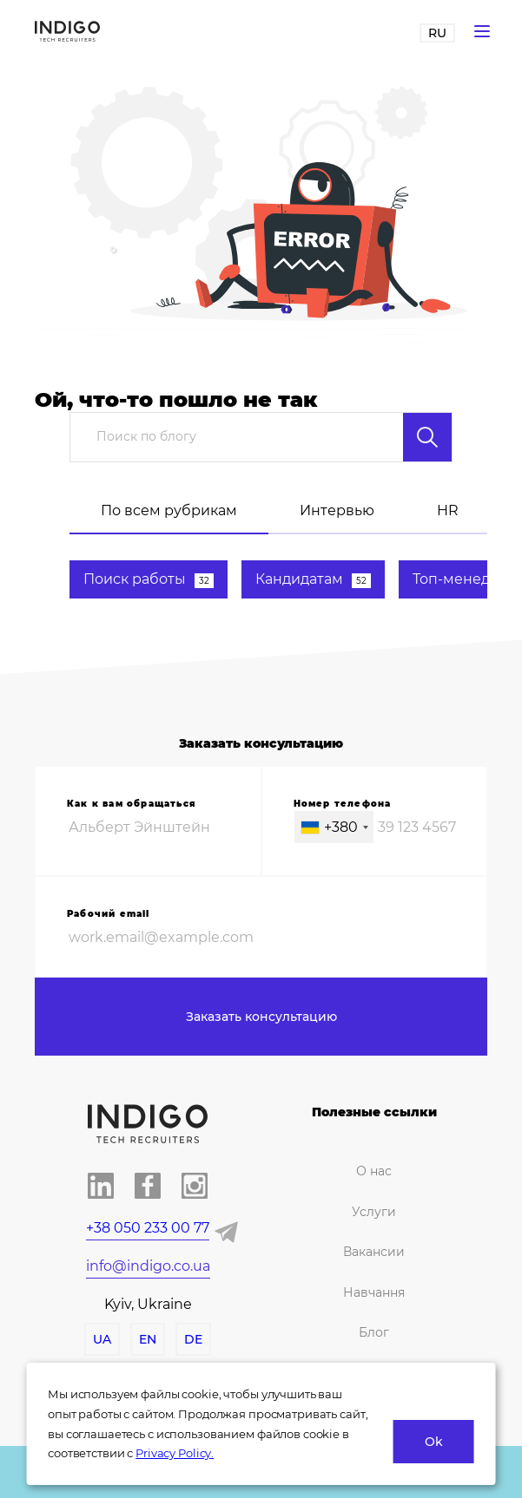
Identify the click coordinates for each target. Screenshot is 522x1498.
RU (437, 33)
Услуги (374, 1212)
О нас (374, 1171)
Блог (374, 1332)
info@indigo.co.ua (148, 1266)
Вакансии (374, 1251)
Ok (434, 1441)
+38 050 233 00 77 (147, 1228)
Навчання (374, 1292)
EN (147, 1339)
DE (193, 1339)
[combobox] (333, 827)
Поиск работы (148, 579)
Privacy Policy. (174, 1453)
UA (102, 1339)
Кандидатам (313, 579)
